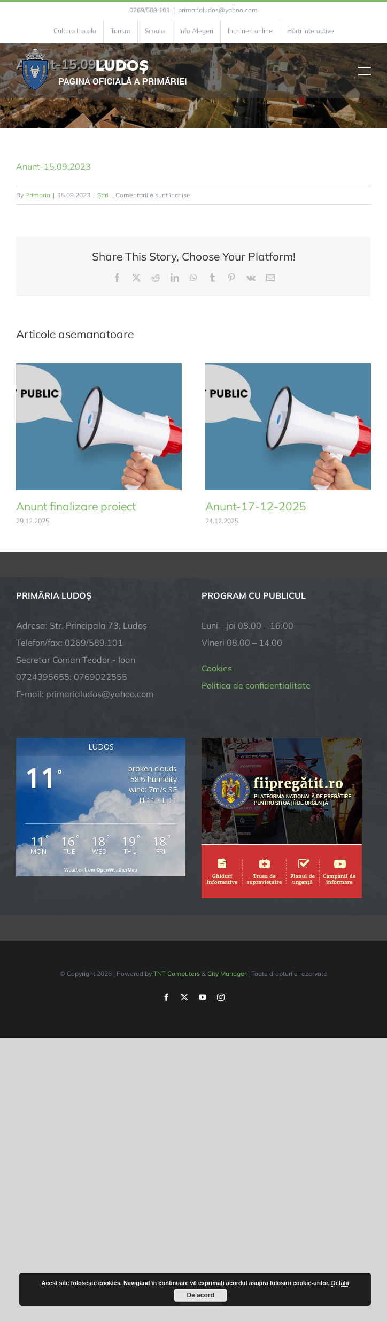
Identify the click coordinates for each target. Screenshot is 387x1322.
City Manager (226, 973)
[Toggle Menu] (365, 70)
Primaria (37, 195)
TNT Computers (176, 973)
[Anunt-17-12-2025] (288, 368)
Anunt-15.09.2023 (53, 166)
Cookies (217, 668)
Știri (103, 195)
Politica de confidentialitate (256, 685)
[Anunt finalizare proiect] (99, 368)
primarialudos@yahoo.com (218, 10)
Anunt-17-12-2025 (255, 506)
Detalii (340, 1283)
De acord (200, 1295)
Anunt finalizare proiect (76, 506)
